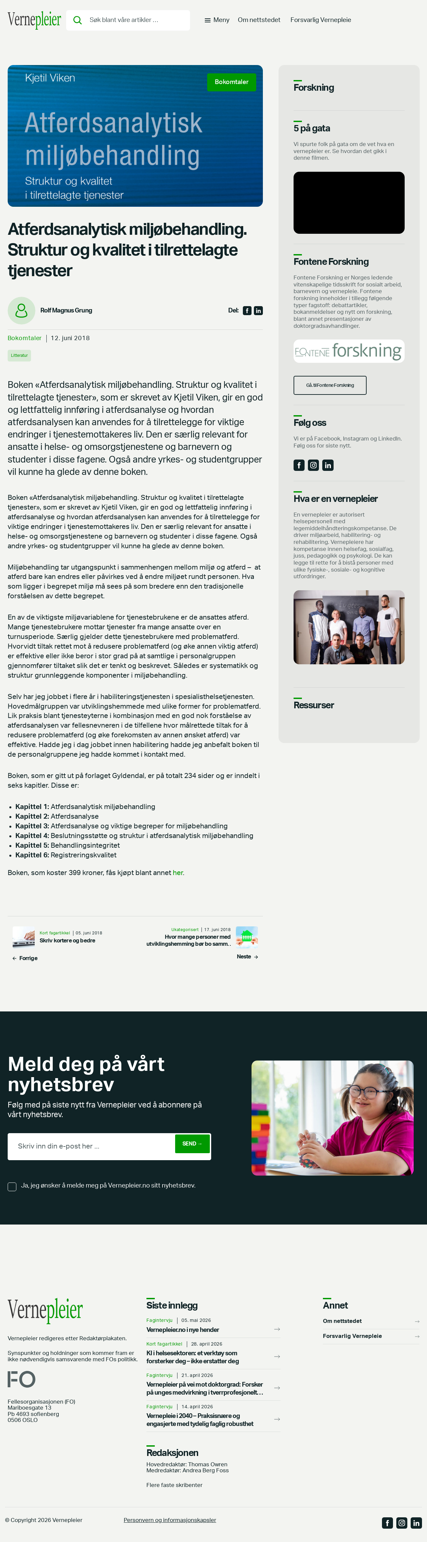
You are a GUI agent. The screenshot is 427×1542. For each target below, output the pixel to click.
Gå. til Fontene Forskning (342, 394)
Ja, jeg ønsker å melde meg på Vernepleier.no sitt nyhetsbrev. (108, 1186)
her (178, 873)
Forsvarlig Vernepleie (321, 25)
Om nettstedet (259, 25)
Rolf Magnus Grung (66, 310)
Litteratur (22, 355)
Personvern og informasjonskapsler (170, 1520)
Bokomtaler (25, 338)
